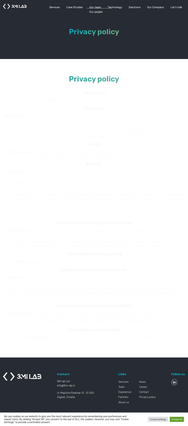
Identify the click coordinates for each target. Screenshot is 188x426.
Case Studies (74, 7)
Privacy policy (147, 397)
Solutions (135, 7)
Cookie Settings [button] (158, 419)
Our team (95, 7)
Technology (115, 7)
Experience (124, 392)
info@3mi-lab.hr (66, 385)
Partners (123, 397)
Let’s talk (176, 7)
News (142, 381)
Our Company (155, 7)
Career (143, 386)
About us (123, 402)
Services (54, 7)
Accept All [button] (177, 419)
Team (121, 386)
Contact (144, 392)
